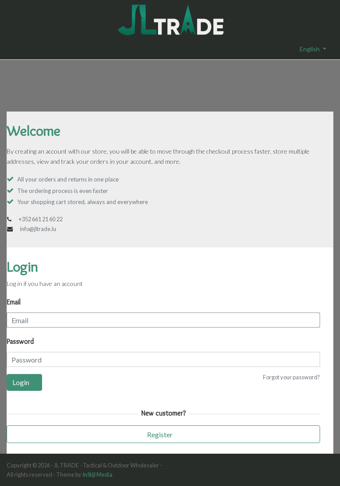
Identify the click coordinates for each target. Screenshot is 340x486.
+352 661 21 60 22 (40, 219)
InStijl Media (97, 474)
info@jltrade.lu (38, 228)
